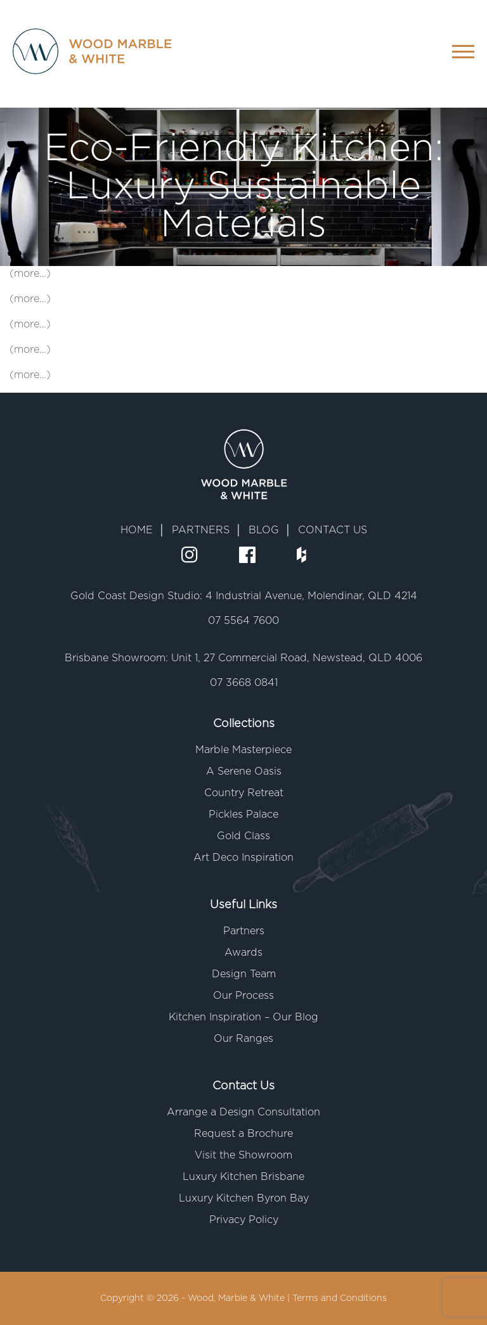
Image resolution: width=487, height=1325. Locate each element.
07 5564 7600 (243, 621)
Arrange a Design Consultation (243, 1112)
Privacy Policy (243, 1220)
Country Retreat (243, 793)
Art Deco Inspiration (243, 858)
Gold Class (243, 836)
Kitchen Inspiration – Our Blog (243, 1017)
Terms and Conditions (339, 1298)
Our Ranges (243, 1039)
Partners (243, 931)
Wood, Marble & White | (240, 1298)
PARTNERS (201, 530)
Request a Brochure (243, 1134)
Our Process (243, 996)
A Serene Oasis (244, 771)
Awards (243, 953)
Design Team (244, 974)
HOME (136, 530)
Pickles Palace (243, 814)
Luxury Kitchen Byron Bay (244, 1198)
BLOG (264, 530)
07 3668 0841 (244, 683)
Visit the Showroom (243, 1155)
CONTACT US (332, 530)
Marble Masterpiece (243, 750)
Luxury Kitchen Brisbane (243, 1177)
